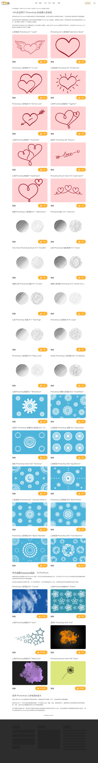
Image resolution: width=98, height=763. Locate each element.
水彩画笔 (42, 688)
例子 (45, 3)
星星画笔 (42, 652)
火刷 (82, 652)
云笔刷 (43, 616)
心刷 (43, 61)
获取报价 (87, 3)
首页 (36, 3)
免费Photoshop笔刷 (25, 572)
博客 (59, 3)
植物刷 (81, 688)
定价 (49, 3)
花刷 (82, 616)
